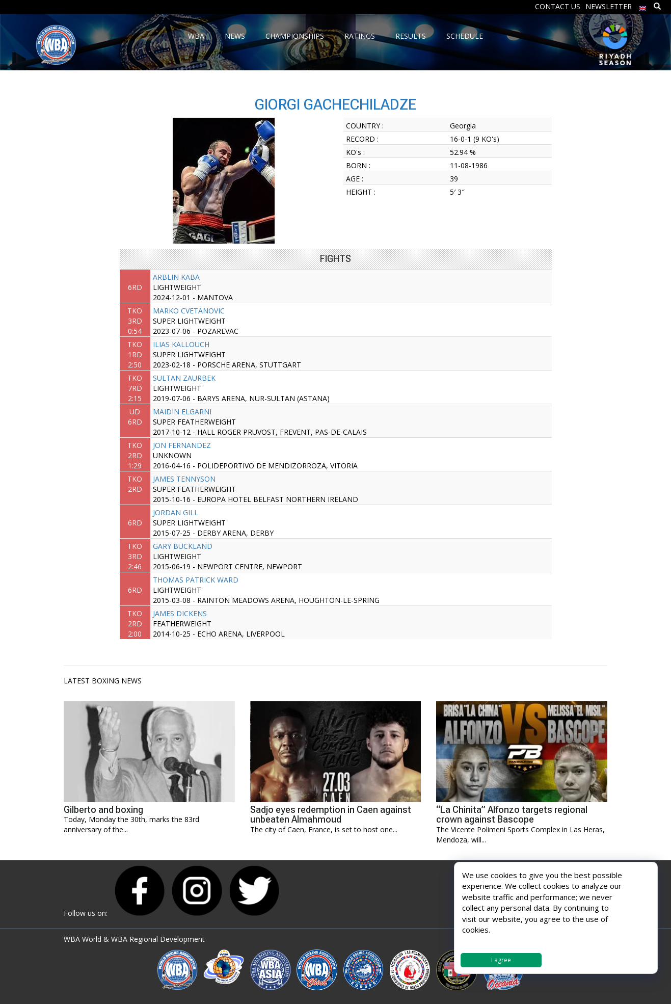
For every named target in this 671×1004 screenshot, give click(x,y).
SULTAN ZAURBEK (184, 378)
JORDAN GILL (175, 512)
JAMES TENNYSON (184, 479)
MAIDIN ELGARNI (182, 411)
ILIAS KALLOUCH (181, 344)
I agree (501, 960)
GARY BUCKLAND (182, 546)
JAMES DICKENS (180, 613)
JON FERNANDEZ (182, 445)
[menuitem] (643, 6)
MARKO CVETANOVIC (189, 310)
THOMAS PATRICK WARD (195, 580)
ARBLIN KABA (176, 277)
